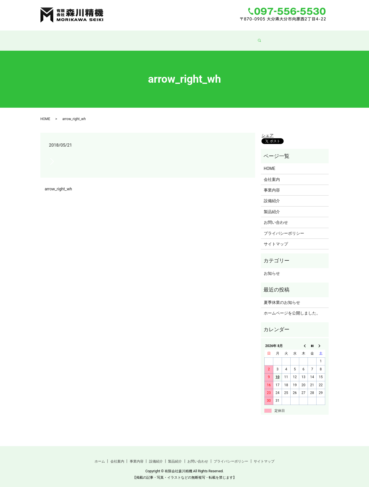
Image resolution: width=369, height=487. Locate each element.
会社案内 (130, 37)
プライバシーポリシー (284, 228)
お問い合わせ (247, 37)
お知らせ (272, 268)
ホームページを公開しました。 (292, 307)
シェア (267, 130)
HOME (45, 113)
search (274, 37)
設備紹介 (186, 37)
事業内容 (158, 37)
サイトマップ (276, 238)
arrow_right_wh (58, 183)
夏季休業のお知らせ (282, 297)
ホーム (104, 37)
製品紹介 (215, 37)
